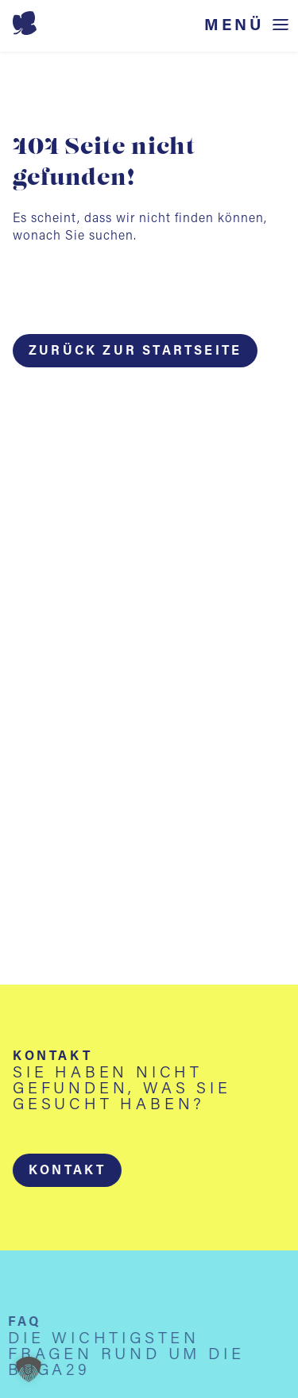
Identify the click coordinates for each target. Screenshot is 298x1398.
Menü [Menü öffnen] (234, 25)
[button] (67, 1170)
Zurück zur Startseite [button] (135, 351)
